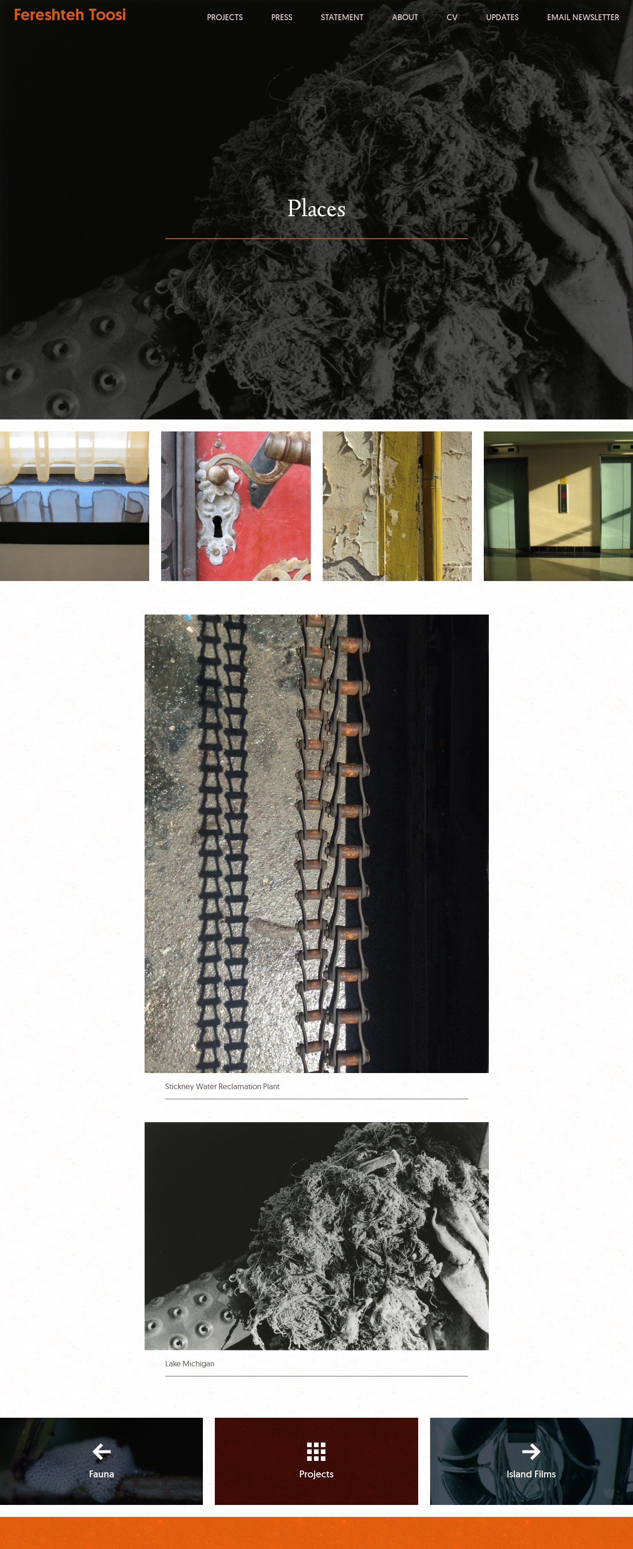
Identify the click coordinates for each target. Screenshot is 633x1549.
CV (452, 17)
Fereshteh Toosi (70, 15)
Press (281, 17)
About (405, 17)
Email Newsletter (583, 17)
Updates (502, 17)
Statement (342, 17)
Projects (225, 17)
